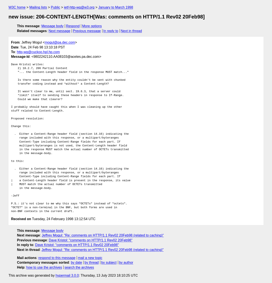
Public (55, 7)
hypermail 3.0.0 (67, 275)
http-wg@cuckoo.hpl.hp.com (38, 52)
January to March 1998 (115, 7)
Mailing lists (38, 7)
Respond (73, 26)
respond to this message (56, 258)
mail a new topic (90, 258)
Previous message (87, 31)
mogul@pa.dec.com (60, 42)
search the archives (79, 267)
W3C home (17, 7)
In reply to (110, 31)
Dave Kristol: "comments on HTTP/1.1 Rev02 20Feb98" (90, 240)
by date (76, 262)
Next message (59, 31)
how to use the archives (44, 267)
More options (92, 26)
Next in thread (131, 31)
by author (126, 262)
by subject (108, 262)
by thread (92, 262)
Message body (52, 26)
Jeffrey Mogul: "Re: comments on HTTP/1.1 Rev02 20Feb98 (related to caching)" (103, 235)
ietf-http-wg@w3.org (79, 7)
